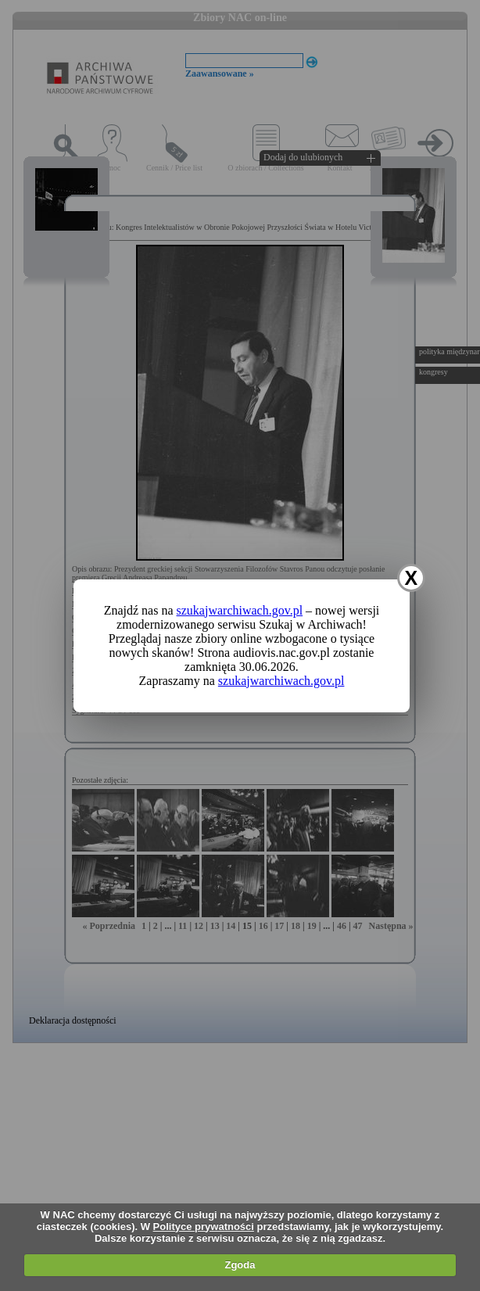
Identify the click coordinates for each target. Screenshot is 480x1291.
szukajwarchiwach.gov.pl (240, 610)
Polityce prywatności (203, 1226)
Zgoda (239, 1265)
